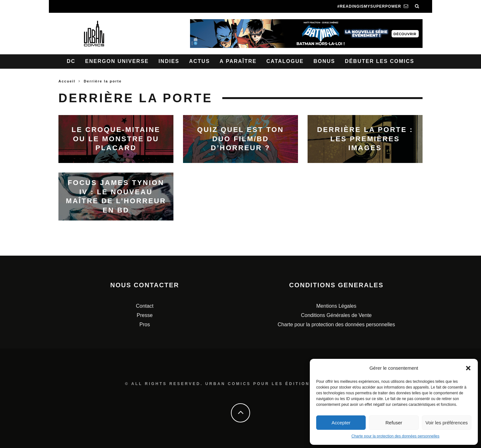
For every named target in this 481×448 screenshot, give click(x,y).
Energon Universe (117, 61)
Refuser (394, 422)
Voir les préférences (446, 422)
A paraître (238, 61)
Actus (199, 61)
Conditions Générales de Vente (336, 315)
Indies (168, 61)
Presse (145, 315)
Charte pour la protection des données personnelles (395, 436)
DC (71, 61)
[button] (468, 368)
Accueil (66, 81)
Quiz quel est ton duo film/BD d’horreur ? (240, 139)
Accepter (341, 422)
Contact (144, 306)
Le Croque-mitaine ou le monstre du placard (116, 139)
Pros (145, 324)
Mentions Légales (336, 306)
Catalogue (285, 61)
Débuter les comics (379, 61)
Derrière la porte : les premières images (365, 139)
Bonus (324, 61)
